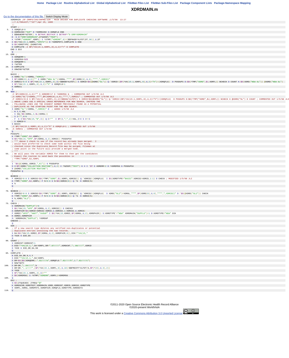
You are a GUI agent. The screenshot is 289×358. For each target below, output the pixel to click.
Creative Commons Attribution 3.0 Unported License (153, 352)
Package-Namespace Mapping (232, 3)
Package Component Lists (196, 3)
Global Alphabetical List (111, 3)
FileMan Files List (138, 3)
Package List (54, 3)
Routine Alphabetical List (79, 3)
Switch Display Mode (57, 16)
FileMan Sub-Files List (164, 3)
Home (40, 3)
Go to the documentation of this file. (24, 16)
